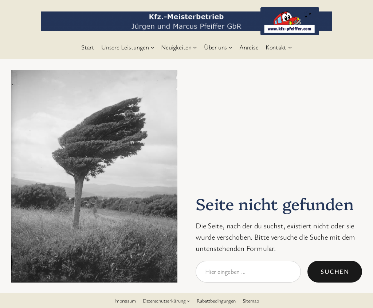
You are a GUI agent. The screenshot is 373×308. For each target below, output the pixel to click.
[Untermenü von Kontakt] (290, 47)
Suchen (335, 271)
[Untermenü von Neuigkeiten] (195, 47)
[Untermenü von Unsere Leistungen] (152, 47)
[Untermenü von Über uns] (230, 47)
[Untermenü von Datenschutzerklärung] (188, 300)
